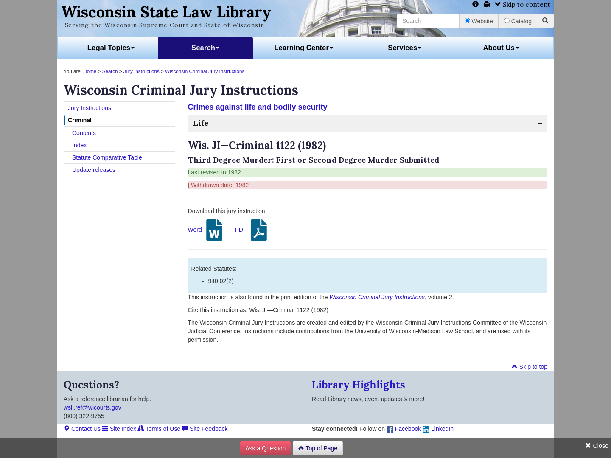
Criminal (80, 120)
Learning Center (303, 48)
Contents (84, 132)
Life (200, 123)
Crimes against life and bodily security (258, 107)
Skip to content (522, 4)
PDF (252, 230)
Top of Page (317, 448)
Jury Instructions (141, 71)
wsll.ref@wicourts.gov (92, 407)
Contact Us (82, 428)
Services (404, 48)
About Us (501, 48)
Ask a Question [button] (265, 448)
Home (89, 71)
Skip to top (529, 366)
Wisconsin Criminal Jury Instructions (204, 71)
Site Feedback (204, 428)
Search (205, 48)
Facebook (404, 428)
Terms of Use (159, 428)
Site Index (119, 428)
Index (79, 145)
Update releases (93, 169)
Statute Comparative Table (107, 157)
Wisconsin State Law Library (166, 12)
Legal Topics (111, 48)
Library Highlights (358, 384)
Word (206, 230)
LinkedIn (438, 428)
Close (596, 445)
